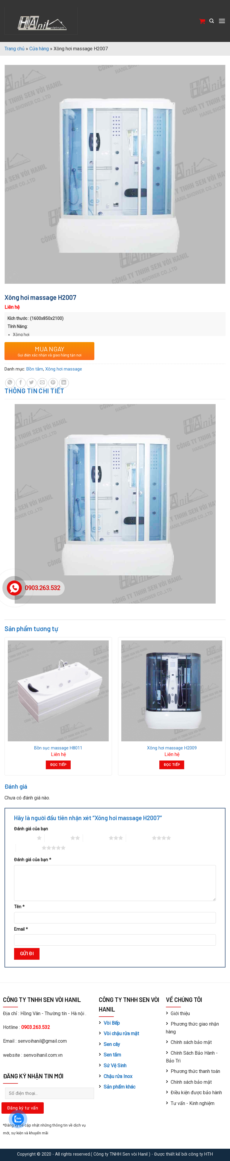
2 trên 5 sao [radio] (57, 837)
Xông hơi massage (63, 369)
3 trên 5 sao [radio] (96, 837)
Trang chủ (14, 49)
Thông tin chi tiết (34, 390)
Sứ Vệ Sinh (115, 1065)
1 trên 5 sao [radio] (24, 837)
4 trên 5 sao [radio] (139, 837)
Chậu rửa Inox (118, 1076)
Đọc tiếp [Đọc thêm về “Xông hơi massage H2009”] (172, 765)
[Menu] (222, 20)
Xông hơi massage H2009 (172, 748)
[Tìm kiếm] (211, 21)
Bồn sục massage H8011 (58, 748)
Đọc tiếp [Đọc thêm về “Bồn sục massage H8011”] (58, 765)
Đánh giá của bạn (31, 829)
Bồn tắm (34, 369)
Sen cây (112, 1044)
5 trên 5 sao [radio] (29, 847)
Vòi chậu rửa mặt (121, 1033)
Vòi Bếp (112, 1023)
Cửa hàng (39, 49)
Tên (19, 906)
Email (21, 929)
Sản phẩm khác (119, 1087)
